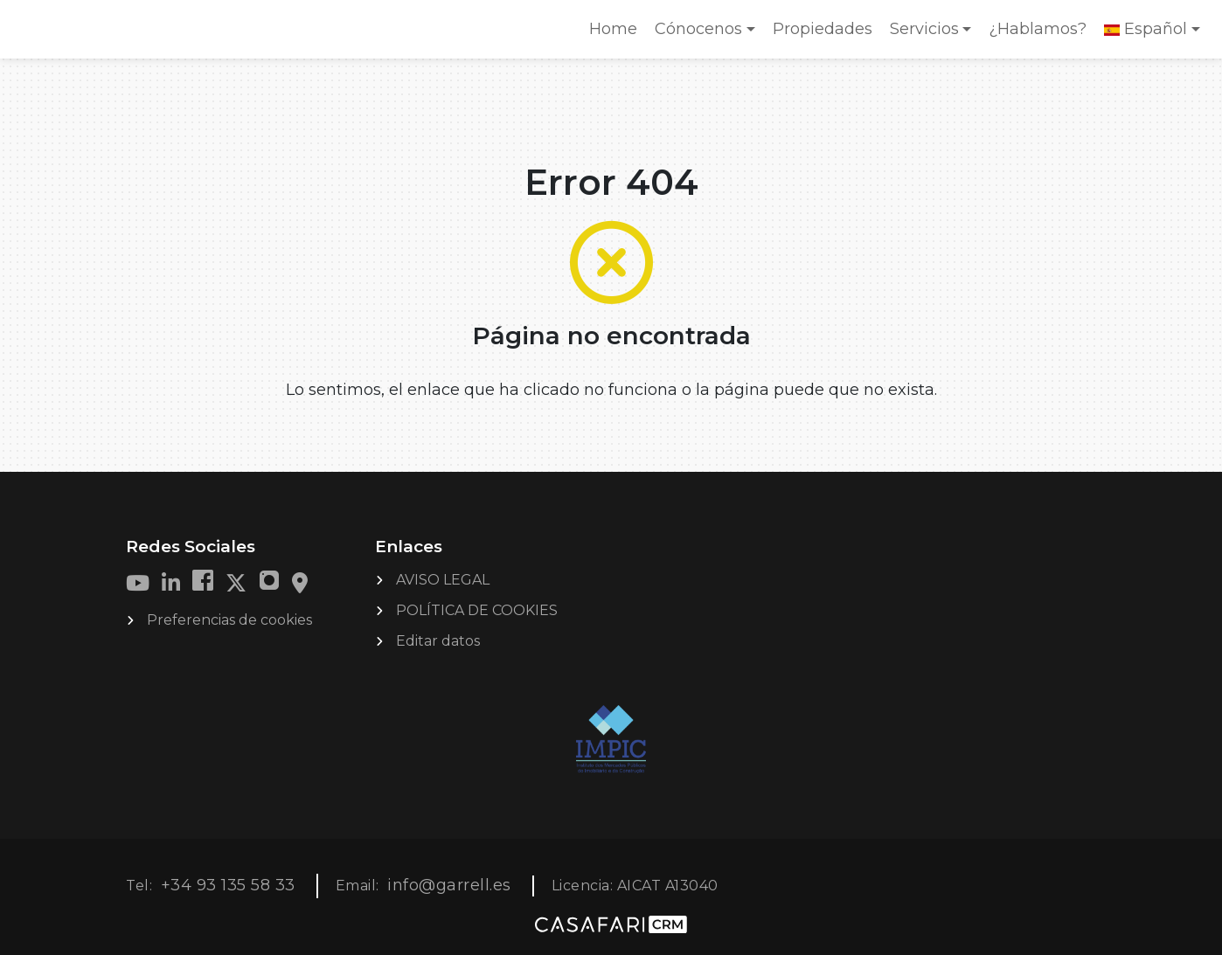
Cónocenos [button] (698, 28)
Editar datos (438, 641)
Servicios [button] (924, 28)
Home (617, 34)
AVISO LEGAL (442, 579)
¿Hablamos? (1038, 28)
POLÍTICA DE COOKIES (477, 610)
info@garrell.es (449, 885)
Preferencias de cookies (229, 620)
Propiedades (822, 28)
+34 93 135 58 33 (228, 885)
